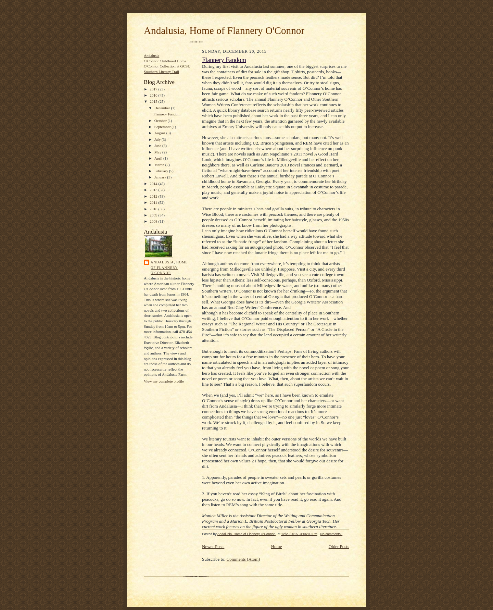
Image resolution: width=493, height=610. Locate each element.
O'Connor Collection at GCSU (167, 66)
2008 (154, 221)
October (161, 121)
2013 (154, 190)
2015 (154, 101)
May (158, 152)
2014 (154, 184)
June (158, 146)
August (160, 133)
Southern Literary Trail (161, 72)
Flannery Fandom (166, 114)
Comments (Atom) (243, 559)
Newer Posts (213, 546)
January (160, 177)
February (161, 171)
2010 (154, 209)
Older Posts (339, 546)
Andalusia (151, 55)
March (159, 165)
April (158, 158)
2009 (154, 215)
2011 (154, 202)
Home (276, 546)
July (158, 139)
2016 (154, 95)
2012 (154, 196)
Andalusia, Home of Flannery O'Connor (224, 30)
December (162, 108)
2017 (154, 89)
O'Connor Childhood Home (165, 61)
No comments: (331, 534)
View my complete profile (164, 381)
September (163, 127)
